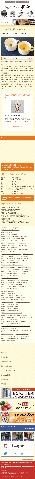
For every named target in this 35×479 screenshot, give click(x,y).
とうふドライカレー (23, 249)
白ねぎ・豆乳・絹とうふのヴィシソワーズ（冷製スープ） (16, 326)
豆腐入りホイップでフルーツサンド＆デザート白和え (15, 271)
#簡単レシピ (5, 33)
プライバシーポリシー (27, 466)
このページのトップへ (28, 459)
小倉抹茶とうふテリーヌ (8, 251)
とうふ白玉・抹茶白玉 (23, 245)
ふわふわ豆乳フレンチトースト (9, 328)
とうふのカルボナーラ (7, 302)
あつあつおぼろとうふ (24, 336)
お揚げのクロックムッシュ (8, 245)
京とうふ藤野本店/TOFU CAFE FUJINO (9, 472)
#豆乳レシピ (15, 33)
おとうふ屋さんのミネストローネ (10, 278)
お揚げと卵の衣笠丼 (7, 315)
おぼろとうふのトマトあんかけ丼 (10, 304)
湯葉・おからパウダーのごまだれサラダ (12, 313)
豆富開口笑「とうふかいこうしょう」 (23, 315)
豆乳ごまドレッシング (7, 334)
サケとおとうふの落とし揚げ (9, 336)
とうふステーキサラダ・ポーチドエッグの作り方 (14, 273)
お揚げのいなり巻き (17, 284)
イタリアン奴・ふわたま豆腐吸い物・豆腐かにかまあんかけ (16, 269)
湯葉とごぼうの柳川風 (7, 297)
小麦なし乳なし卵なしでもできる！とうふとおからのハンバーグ (17, 331)
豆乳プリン (5, 256)
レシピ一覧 (8, 29)
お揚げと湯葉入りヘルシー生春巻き (10, 306)
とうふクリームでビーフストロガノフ (11, 275)
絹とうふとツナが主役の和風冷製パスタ (12, 323)
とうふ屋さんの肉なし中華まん (9, 286)
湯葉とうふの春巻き (28, 254)
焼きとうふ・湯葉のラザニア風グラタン (12, 295)
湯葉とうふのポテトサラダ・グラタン (11, 254)
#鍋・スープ (24, 33)
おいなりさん (25, 236)
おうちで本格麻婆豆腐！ (8, 317)
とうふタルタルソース (7, 258)
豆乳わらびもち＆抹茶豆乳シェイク (10, 338)
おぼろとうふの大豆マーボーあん (10, 319)
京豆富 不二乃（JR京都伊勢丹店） (9, 473)
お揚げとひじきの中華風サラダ (9, 247)
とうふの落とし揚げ (21, 243)
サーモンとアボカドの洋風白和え (25, 317)
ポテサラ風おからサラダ (8, 260)
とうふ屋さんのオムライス (8, 291)
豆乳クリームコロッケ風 (8, 243)
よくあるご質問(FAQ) (16, 466)
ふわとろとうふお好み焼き (8, 267)
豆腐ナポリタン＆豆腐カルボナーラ (10, 236)
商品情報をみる (17, 126)
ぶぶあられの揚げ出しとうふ (23, 302)
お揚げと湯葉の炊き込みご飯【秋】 (10, 310)
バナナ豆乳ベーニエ (20, 297)
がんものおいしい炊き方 (8, 232)
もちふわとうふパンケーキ (24, 267)
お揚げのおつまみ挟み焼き (8, 340)
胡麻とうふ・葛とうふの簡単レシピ (10, 234)
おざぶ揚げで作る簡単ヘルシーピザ (23, 282)
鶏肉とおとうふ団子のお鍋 (22, 334)
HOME (2, 466)
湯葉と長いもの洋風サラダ (8, 280)
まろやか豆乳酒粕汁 (7, 282)
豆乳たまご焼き (26, 338)
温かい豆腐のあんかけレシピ (25, 280)
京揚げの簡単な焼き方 (18, 238)
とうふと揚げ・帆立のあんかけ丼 (10, 289)
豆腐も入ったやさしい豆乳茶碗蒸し (10, 308)
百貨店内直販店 (21, 473)
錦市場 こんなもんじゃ (24, 472)
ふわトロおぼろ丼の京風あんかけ (10, 262)
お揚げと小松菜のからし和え (9, 249)
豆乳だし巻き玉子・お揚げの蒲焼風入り (20, 256)
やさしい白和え (6, 284)
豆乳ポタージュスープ (25, 286)
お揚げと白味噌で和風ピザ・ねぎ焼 (10, 230)
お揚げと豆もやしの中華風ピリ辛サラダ (12, 299)
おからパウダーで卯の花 (22, 260)
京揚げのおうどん (6, 238)
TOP (2, 29)
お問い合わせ (8, 466)
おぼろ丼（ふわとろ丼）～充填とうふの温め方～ (14, 241)
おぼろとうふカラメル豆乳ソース (10, 293)
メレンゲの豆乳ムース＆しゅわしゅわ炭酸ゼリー (14, 321)
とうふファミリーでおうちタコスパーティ (12, 265)
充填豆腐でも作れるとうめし (23, 258)
